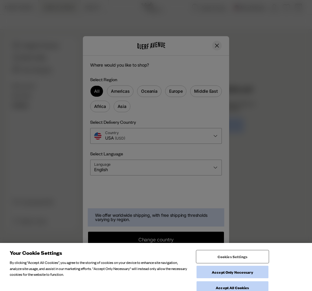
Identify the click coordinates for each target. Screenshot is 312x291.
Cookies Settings (232, 271)
